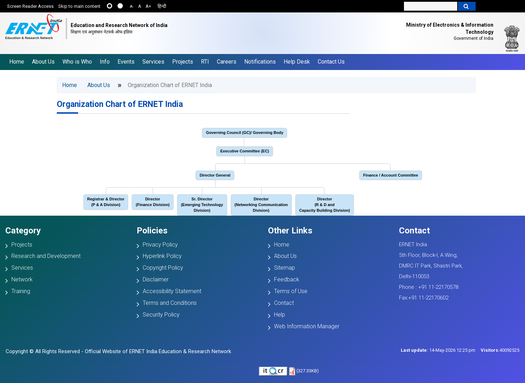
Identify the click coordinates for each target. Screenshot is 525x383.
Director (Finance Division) (152, 202)
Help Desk (297, 61)
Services (153, 61)
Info (105, 61)
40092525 (500, 350)
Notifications (260, 61)
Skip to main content (79, 6)
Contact (284, 303)
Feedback (286, 279)
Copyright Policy (163, 267)
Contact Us (331, 61)
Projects (182, 61)
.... (120, 6)
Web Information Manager (306, 326)
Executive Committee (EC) (244, 151)
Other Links (290, 230)
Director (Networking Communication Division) (261, 204)
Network (22, 279)
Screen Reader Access (30, 6)
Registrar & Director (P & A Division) (106, 202)
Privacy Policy (160, 244)
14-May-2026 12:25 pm (438, 350)
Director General (214, 175)
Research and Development (46, 256)
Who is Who (77, 61)
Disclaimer (156, 279)
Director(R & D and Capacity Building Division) (324, 204)
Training (20, 291)
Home (16, 61)
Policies (152, 230)
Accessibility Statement (172, 291)
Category (23, 230)
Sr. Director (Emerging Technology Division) (202, 204)
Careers (226, 61)
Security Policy (161, 314)
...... (109, 6)
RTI (205, 61)
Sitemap (284, 267)
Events (126, 61)
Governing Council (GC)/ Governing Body (244, 132)
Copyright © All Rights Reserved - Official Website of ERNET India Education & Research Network (118, 351)
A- (131, 6)
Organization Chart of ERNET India (120, 104)
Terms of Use (290, 291)
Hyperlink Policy (162, 256)
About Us (43, 61)
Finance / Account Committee (390, 175)
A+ (148, 6)
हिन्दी (162, 6)
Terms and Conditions (170, 303)
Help (279, 314)
